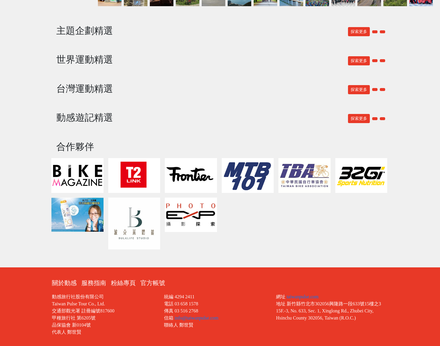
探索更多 (359, 31)
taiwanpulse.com (302, 296)
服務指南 (93, 283)
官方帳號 (152, 283)
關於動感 (64, 283)
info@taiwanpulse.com (196, 317)
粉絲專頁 (123, 283)
